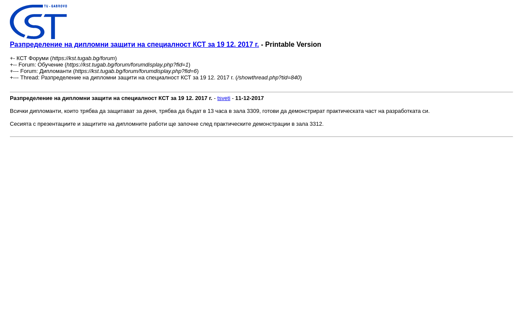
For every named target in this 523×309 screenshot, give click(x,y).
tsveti (223, 98)
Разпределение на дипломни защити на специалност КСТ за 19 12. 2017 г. (134, 44)
